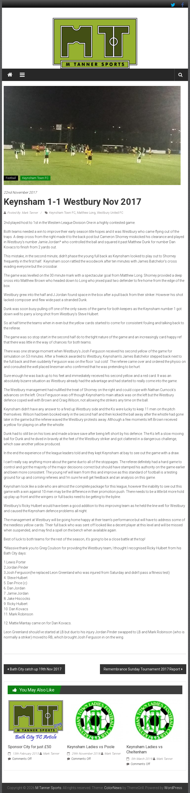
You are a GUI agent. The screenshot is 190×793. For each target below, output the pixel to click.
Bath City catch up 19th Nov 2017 (35, 669)
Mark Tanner (51, 753)
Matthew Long (86, 212)
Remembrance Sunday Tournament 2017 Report (142, 669)
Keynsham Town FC (35, 178)
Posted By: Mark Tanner (22, 212)
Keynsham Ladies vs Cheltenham (144, 749)
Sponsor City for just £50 (29, 746)
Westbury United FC (110, 212)
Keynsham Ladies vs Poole (91, 746)
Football (11, 178)
